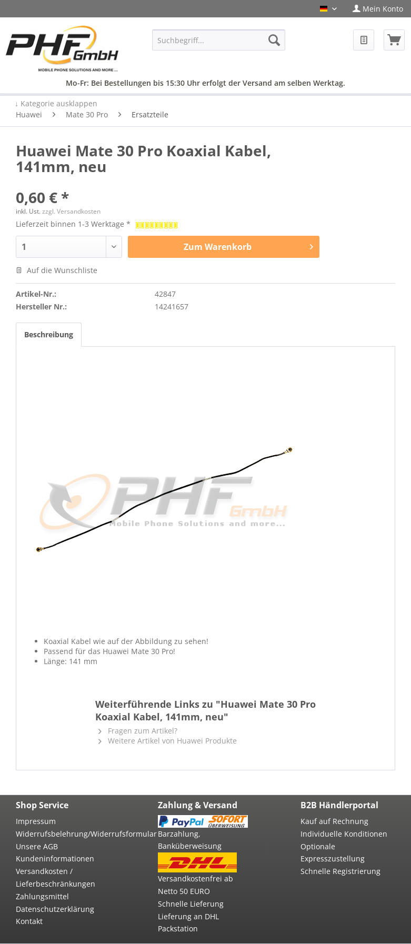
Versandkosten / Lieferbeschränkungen (55, 877)
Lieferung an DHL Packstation (188, 922)
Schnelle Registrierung (340, 871)
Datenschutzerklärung (55, 909)
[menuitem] (378, 8)
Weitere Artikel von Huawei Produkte (167, 741)
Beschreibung (48, 334)
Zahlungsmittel (42, 896)
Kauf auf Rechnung (334, 821)
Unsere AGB (37, 846)
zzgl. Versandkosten (71, 211)
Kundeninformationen (55, 858)
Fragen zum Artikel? (137, 731)
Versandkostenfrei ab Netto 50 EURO (195, 884)
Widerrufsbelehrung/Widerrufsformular (60, 834)
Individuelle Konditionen (343, 834)
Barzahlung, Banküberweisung (190, 840)
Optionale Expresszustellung (332, 852)
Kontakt (29, 921)
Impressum (36, 821)
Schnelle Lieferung (191, 904)
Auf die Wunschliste (56, 270)
